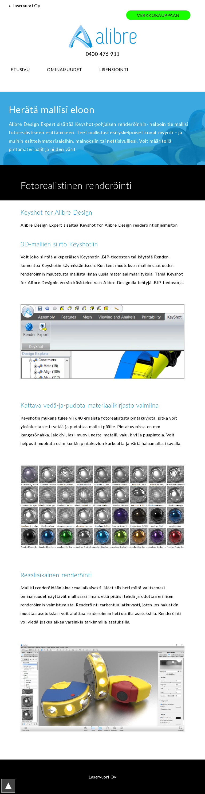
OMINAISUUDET (64, 69)
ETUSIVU (20, 69)
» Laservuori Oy (24, 5)
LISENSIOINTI (113, 69)
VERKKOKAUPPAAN (158, 15)
